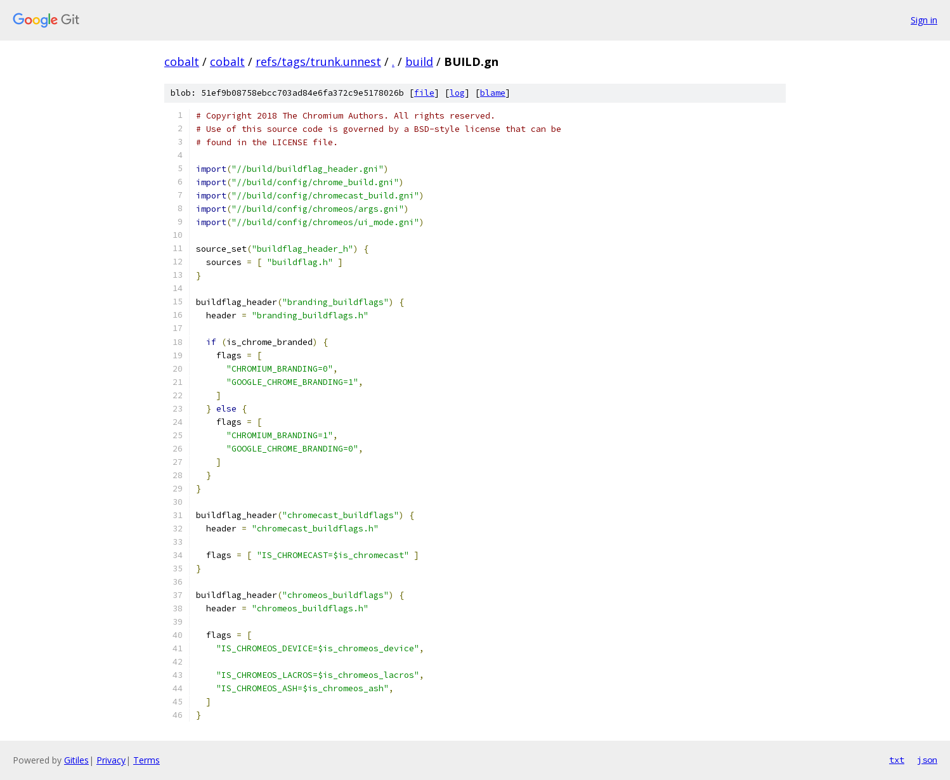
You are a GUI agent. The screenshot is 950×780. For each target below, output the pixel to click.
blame (492, 93)
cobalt (181, 61)
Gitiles (76, 760)
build (419, 61)
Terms (146, 760)
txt (896, 759)
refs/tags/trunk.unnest (318, 61)
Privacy (111, 760)
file (424, 93)
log (457, 93)
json (927, 759)
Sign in (924, 20)
